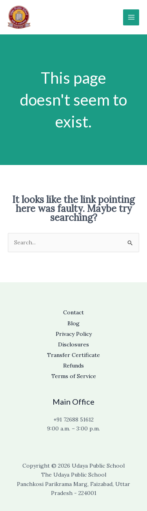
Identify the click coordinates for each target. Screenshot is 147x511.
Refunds (73, 365)
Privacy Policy (74, 333)
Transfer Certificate (73, 355)
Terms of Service (73, 376)
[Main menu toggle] (131, 17)
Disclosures (73, 344)
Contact (73, 312)
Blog (73, 323)
